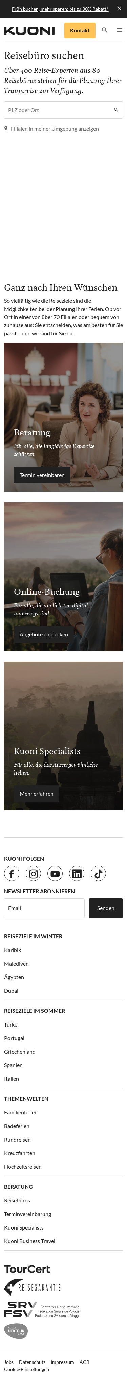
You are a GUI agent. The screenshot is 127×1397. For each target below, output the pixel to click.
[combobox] (57, 110)
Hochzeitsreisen (23, 1166)
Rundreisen (17, 1139)
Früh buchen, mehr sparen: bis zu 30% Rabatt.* (60, 9)
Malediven (16, 963)
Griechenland (20, 1051)
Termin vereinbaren (42, 475)
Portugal (14, 1038)
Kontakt (80, 30)
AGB (84, 1362)
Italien (11, 1078)
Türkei (11, 1024)
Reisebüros (17, 1200)
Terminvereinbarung (27, 1214)
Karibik (12, 950)
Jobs (9, 1362)
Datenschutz (32, 1362)
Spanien (13, 1065)
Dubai (11, 990)
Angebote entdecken (44, 634)
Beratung (18, 1186)
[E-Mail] (44, 908)
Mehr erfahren (37, 793)
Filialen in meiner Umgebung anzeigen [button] (51, 128)
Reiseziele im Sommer (34, 1010)
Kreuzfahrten (19, 1153)
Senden (105, 908)
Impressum (62, 1362)
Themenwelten (26, 1098)
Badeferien (16, 1126)
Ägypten (14, 977)
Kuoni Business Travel (29, 1241)
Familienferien (21, 1112)
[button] (105, 31)
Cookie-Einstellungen (26, 1369)
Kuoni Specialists (24, 1227)
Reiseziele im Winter (33, 936)
